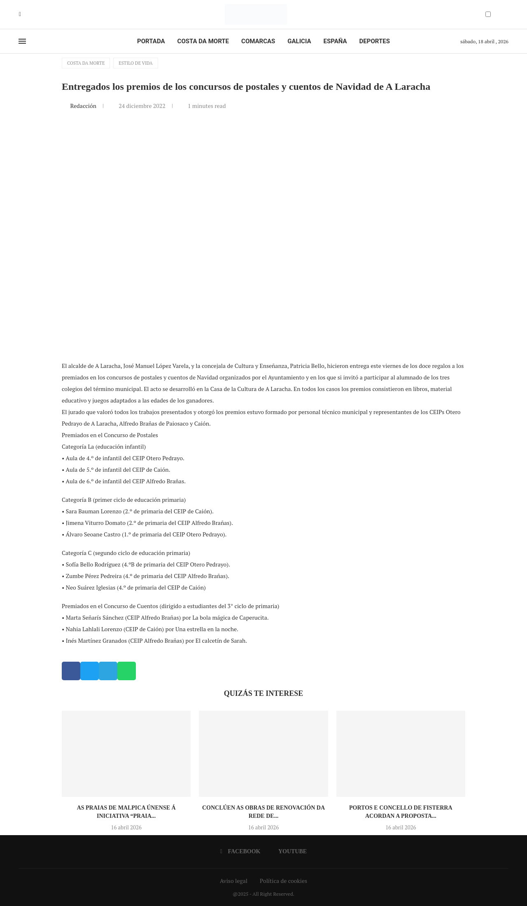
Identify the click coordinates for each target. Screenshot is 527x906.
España (335, 41)
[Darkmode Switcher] (488, 14)
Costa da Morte (203, 41)
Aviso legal (233, 881)
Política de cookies (283, 881)
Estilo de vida (135, 63)
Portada (151, 41)
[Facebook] (20, 14)
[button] (71, 671)
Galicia (299, 41)
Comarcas (258, 41)
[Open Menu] (22, 41)
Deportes (374, 41)
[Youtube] (290, 851)
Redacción (84, 106)
